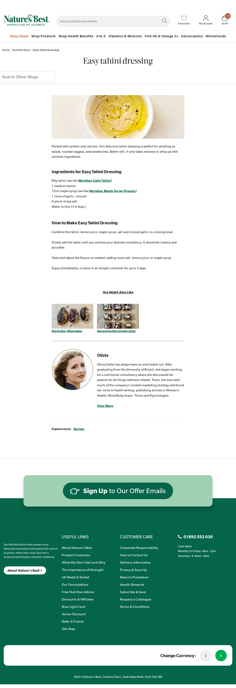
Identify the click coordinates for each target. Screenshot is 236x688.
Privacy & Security (133, 570)
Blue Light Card (73, 606)
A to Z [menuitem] (101, 36)
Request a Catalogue (135, 599)
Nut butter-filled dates (67, 331)
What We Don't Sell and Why (83, 562)
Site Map (68, 629)
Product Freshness (76, 555)
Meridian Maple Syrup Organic (112, 191)
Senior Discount (74, 614)
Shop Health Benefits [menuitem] (76, 36)
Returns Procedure (134, 577)
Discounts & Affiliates (78, 599)
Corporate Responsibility (139, 547)
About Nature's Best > (24, 570)
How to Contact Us (134, 555)
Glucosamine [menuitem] (192, 36)
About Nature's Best (77, 547)
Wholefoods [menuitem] (216, 36)
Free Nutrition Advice (78, 592)
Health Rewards (132, 584)
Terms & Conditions (135, 606)
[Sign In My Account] (205, 20)
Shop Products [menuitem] (43, 36)
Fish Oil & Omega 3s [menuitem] (161, 36)
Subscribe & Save (133, 592)
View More (105, 406)
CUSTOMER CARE (136, 536)
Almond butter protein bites (116, 331)
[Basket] (225, 20)
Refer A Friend (72, 621)
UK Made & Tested (75, 577)
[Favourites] (184, 20)
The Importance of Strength (83, 570)
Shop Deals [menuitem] (19, 36)
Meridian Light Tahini (94, 180)
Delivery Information (135, 562)
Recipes (79, 429)
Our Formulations (75, 584)
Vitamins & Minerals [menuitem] (125, 36)
